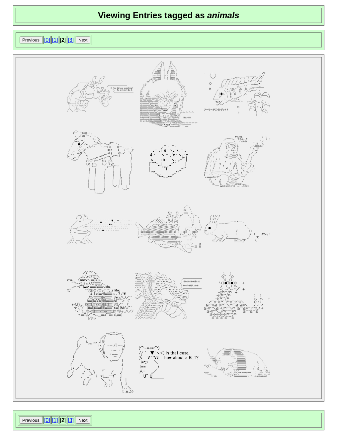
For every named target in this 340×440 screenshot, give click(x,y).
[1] (55, 40)
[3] (71, 40)
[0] (47, 40)
